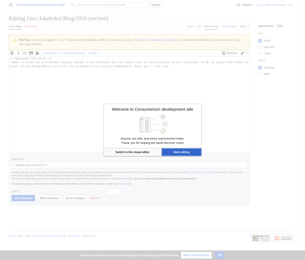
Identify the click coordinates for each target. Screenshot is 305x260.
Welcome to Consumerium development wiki (152, 109)
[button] (132, 152)
